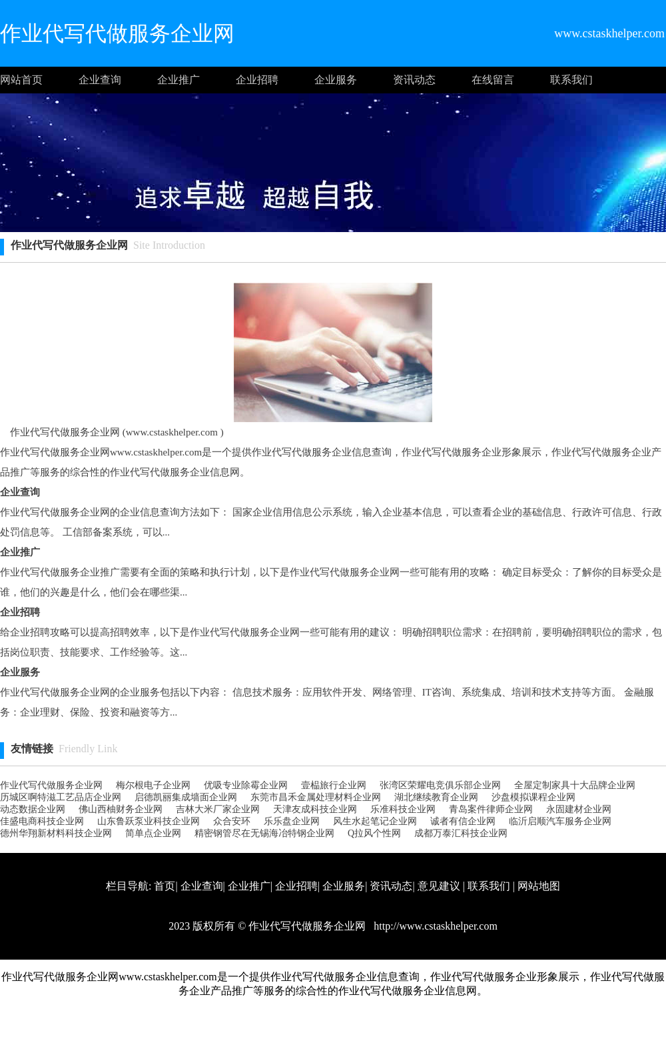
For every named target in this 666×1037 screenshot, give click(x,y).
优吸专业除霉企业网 (246, 785)
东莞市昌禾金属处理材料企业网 (315, 797)
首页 (164, 886)
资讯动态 (414, 79)
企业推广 (178, 79)
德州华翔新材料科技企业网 (56, 833)
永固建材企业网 (578, 809)
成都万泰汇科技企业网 (460, 833)
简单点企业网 (153, 833)
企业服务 (335, 79)
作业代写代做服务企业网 (51, 785)
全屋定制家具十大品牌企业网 (574, 785)
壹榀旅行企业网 (333, 785)
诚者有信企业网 (463, 821)
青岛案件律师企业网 (491, 809)
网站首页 (21, 79)
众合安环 (231, 821)
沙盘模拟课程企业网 (533, 797)
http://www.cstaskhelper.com (434, 926)
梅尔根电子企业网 (153, 785)
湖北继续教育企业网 (436, 797)
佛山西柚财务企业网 (121, 809)
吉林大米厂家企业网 (218, 809)
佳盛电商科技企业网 (42, 821)
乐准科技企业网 (403, 809)
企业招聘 (257, 79)
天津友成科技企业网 (315, 809)
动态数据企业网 (32, 809)
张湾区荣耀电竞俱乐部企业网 (440, 785)
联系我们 (571, 79)
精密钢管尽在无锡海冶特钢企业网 (264, 833)
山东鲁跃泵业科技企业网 (148, 821)
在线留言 (493, 79)
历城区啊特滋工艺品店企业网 (60, 797)
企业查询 (100, 79)
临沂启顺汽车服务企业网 (560, 821)
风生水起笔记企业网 (375, 821)
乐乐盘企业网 (292, 821)
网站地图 (538, 886)
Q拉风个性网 (374, 833)
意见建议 (439, 886)
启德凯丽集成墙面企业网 (186, 797)
